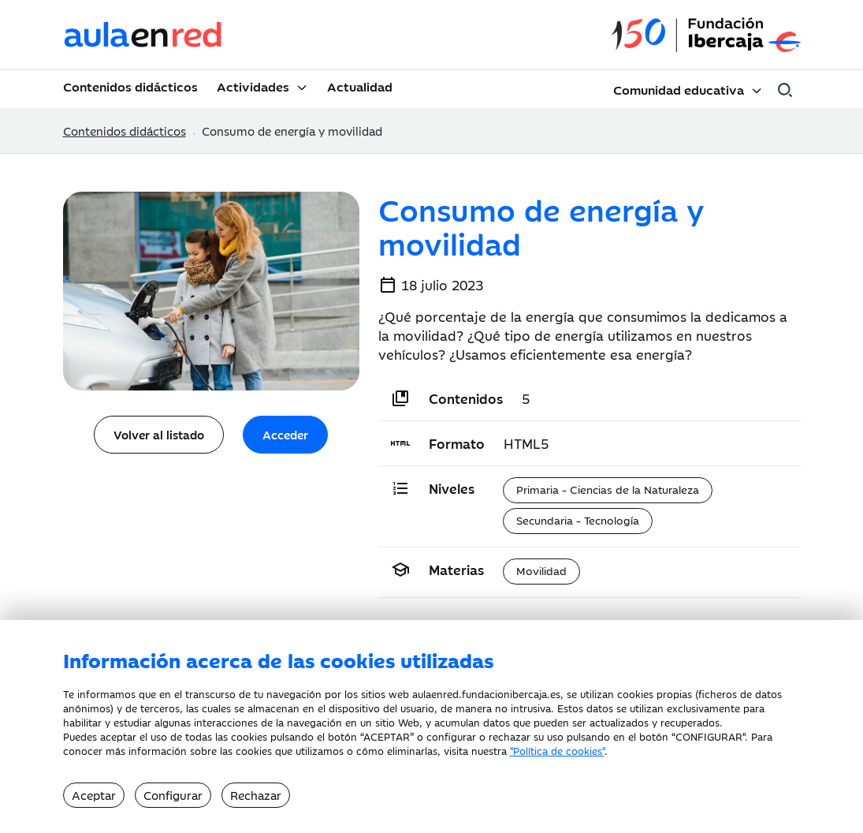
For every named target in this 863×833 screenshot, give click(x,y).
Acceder (285, 434)
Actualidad (359, 86)
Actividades (253, 86)
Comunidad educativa (678, 89)
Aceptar (94, 794)
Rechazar (255, 794)
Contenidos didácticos (130, 86)
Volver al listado (158, 434)
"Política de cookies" (557, 750)
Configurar (173, 794)
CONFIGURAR (708, 736)
